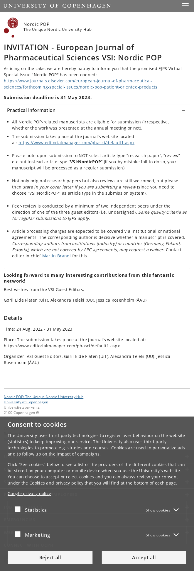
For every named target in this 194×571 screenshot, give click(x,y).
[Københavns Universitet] (11, 28)
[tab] (97, 110)
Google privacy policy (29, 493)
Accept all (144, 557)
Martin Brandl (56, 256)
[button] (185, 5)
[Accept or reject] (19, 509)
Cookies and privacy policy (56, 483)
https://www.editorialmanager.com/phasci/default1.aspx (76, 142)
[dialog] (97, 494)
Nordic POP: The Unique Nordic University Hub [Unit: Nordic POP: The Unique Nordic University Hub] (43, 396)
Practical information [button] (31, 110)
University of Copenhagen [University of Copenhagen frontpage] (26, 402)
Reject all (50, 557)
